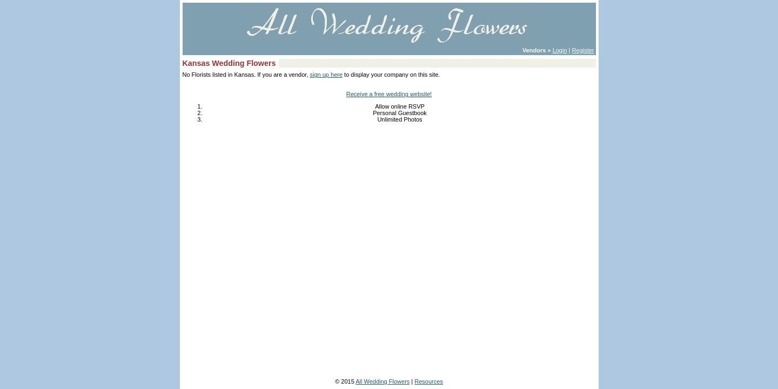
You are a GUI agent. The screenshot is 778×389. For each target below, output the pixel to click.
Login (560, 50)
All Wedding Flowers (383, 381)
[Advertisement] (389, 163)
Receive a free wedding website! (389, 94)
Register (583, 50)
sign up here (326, 74)
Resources (428, 381)
